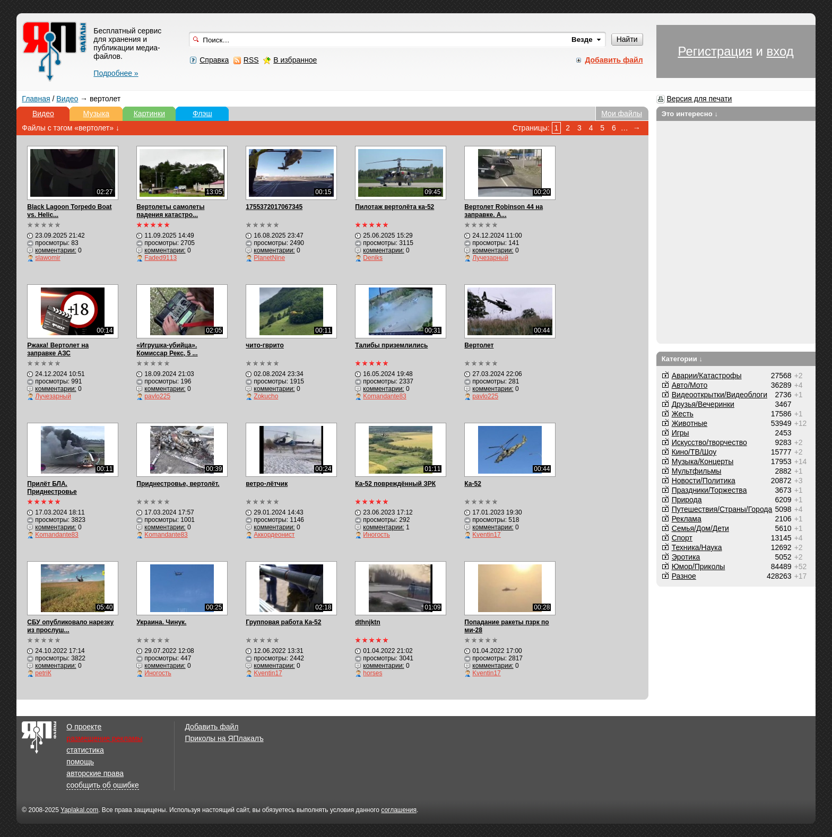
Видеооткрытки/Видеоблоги (719, 394)
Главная (36, 98)
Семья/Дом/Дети (700, 528)
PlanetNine (269, 257)
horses (372, 673)
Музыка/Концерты (703, 461)
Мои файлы (621, 113)
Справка (214, 60)
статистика (84, 750)
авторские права (95, 773)
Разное (684, 576)
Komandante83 (384, 396)
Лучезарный (490, 257)
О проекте (83, 726)
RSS (251, 60)
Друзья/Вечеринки (703, 404)
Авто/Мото (690, 385)
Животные (690, 423)
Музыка (96, 113)
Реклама (686, 519)
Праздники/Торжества (709, 490)
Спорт (682, 538)
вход (779, 51)
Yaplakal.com (79, 810)
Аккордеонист (274, 534)
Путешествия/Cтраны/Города (722, 509)
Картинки (149, 113)
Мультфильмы (697, 471)
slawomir (47, 257)
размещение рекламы (104, 738)
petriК (43, 673)
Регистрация (715, 51)
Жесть (683, 413)
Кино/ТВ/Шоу (694, 452)
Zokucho (266, 396)
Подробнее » (115, 73)
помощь (80, 761)
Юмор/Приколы (698, 566)
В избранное (295, 60)
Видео (67, 98)
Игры (680, 433)
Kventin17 (486, 534)
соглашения (399, 810)
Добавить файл (211, 726)
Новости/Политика (703, 480)
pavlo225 (157, 396)
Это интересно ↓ (690, 114)
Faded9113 (160, 257)
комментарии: (55, 250)
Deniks (373, 257)
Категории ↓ (682, 359)
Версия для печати (699, 98)
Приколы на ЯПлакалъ (224, 738)
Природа (687, 499)
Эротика (686, 557)
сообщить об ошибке (102, 785)
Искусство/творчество (709, 442)
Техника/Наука (697, 547)
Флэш (202, 113)
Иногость (376, 534)
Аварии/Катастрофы (707, 375)
